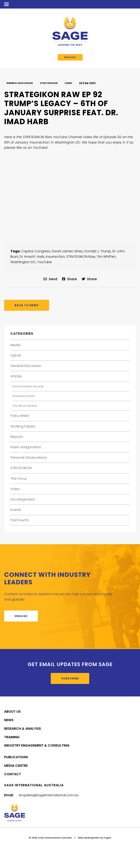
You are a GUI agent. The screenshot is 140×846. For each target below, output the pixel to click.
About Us (12, 711)
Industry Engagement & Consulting (36, 745)
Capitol (27, 251)
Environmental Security (27, 386)
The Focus (18, 478)
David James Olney (67, 251)
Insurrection (55, 256)
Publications (16, 757)
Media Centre (16, 765)
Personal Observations (28, 457)
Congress (42, 251)
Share (69, 279)
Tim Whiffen (106, 256)
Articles (16, 376)
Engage (70, 57)
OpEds (15, 355)
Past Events (19, 520)
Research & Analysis (22, 728)
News (9, 720)
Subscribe (70, 678)
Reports (16, 436)
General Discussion (19, 83)
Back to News (27, 305)
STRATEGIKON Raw (80, 256)
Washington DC (23, 262)
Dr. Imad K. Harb (32, 256)
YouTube (44, 262)
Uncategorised (22, 499)
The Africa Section (24, 406)
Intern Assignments (25, 447)
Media (15, 345)
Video (68, 83)
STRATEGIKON (49, 83)
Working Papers (22, 426)
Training (12, 737)
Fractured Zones (23, 396)
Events (15, 509)
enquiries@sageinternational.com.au (49, 795)
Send (50, 279)
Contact (12, 774)
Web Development (89, 837)
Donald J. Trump (97, 251)
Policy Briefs (19, 415)
